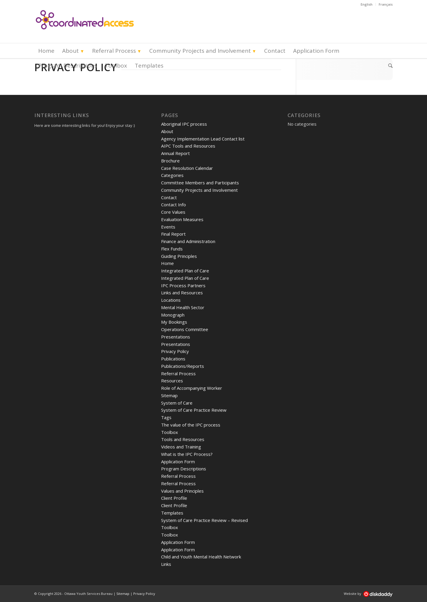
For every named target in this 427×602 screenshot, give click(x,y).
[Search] (388, 65)
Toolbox (169, 432)
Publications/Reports (182, 366)
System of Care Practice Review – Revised (204, 520)
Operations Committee (184, 329)
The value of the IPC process (190, 425)
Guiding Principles (179, 256)
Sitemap (169, 395)
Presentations (175, 337)
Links (166, 564)
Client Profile (174, 498)
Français (386, 4)
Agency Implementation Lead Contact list (203, 139)
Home (167, 263)
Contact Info (173, 204)
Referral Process (178, 373)
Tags (166, 417)
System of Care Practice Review (194, 410)
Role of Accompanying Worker (191, 388)
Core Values (173, 212)
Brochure (170, 161)
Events (168, 227)
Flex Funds (172, 249)
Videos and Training (181, 447)
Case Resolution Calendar (187, 168)
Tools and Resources (182, 439)
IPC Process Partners (183, 285)
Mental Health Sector (182, 307)
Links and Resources (182, 293)
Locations (171, 300)
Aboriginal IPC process (184, 124)
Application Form (178, 461)
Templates (172, 513)
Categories (172, 175)
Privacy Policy (175, 351)
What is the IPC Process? (187, 454)
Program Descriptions (183, 469)
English (367, 4)
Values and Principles (182, 491)
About (167, 131)
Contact (169, 197)
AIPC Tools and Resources (188, 146)
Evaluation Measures (182, 219)
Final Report (173, 234)
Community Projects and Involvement (199, 190)
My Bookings (174, 322)
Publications (173, 359)
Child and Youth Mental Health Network (201, 557)
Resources (172, 381)
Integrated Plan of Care (185, 271)
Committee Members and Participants (200, 183)
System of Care (176, 403)
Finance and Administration (188, 241)
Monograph (172, 315)
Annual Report (175, 153)
